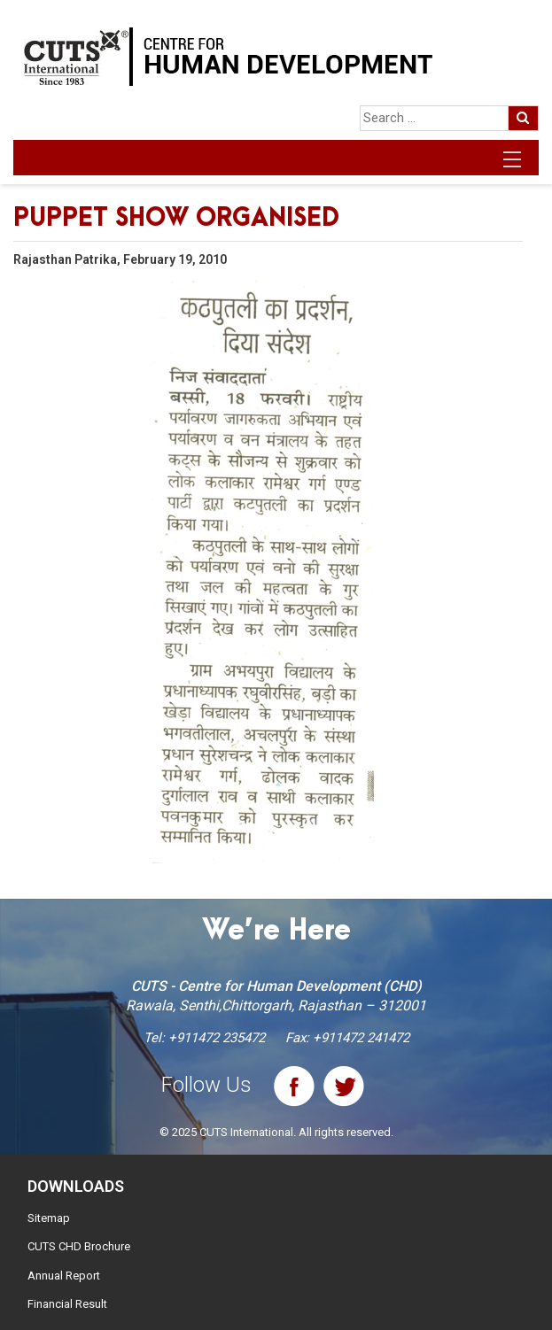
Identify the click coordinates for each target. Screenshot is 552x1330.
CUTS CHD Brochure (78, 1246)
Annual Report (63, 1275)
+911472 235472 (216, 1038)
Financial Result (67, 1304)
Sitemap (48, 1218)
